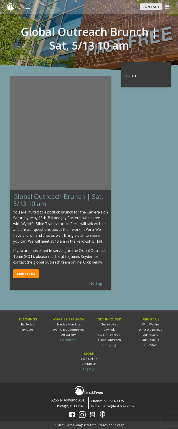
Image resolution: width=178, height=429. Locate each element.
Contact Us (26, 274)
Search (126, 65)
